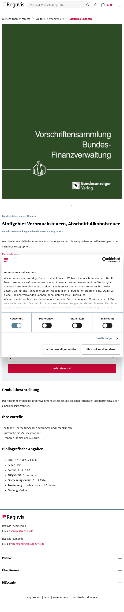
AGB (46, 597)
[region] (62, 115)
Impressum (33, 597)
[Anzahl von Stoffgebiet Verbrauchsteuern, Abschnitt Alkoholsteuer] (62, 357)
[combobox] (55, 4)
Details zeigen (104, 338)
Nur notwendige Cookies (61, 349)
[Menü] (120, 4)
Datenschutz (60, 597)
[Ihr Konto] (95, 4)
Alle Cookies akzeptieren (100, 349)
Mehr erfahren (10, 254)
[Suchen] (87, 4)
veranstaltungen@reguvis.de (27, 543)
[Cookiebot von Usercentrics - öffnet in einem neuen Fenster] (104, 259)
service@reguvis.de (21, 531)
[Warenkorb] (107, 4)
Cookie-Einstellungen (84, 597)
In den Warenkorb (62, 368)
